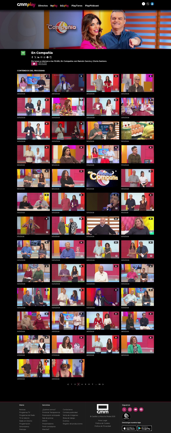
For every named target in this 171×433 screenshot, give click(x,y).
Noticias (22, 410)
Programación (24, 424)
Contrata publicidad (70, 412)
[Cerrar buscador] (148, 3)
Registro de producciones (72, 424)
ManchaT (45, 429)
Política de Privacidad (103, 426)
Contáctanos (68, 410)
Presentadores (47, 424)
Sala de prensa (47, 418)
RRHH (44, 421)
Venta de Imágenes (70, 415)
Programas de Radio (27, 415)
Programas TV (24, 412)
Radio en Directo (25, 421)
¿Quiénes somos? (49, 410)
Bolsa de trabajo (69, 418)
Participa (22, 429)
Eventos (66, 421)
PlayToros (76, 5)
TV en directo (24, 418)
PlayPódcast (92, 5)
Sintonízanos (24, 427)
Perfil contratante (49, 427)
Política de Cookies (102, 423)
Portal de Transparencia (51, 412)
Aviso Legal (102, 420)
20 (99, 384)
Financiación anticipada (51, 415)
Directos (43, 5)
